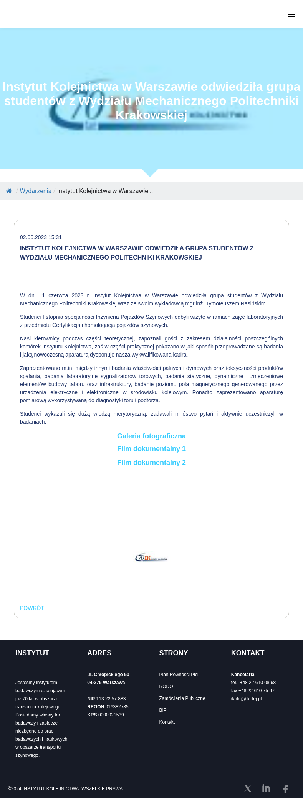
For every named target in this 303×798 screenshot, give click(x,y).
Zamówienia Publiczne (182, 698)
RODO (166, 686)
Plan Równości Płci (179, 674)
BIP (163, 710)
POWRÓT (32, 608)
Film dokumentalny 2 (151, 462)
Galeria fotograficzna (151, 436)
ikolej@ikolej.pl (246, 698)
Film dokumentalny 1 (151, 449)
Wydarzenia (36, 191)
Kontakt (167, 722)
